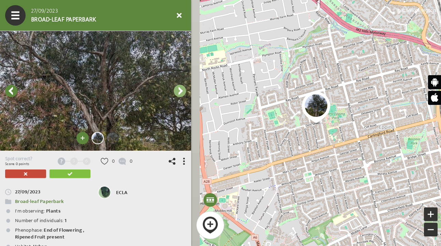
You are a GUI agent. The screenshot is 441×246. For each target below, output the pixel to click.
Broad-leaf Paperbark (39, 201)
